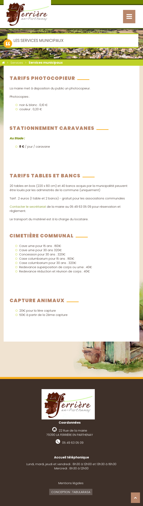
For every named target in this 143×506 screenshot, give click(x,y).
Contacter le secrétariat (28, 206)
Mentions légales (71, 483)
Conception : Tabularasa (70, 492)
